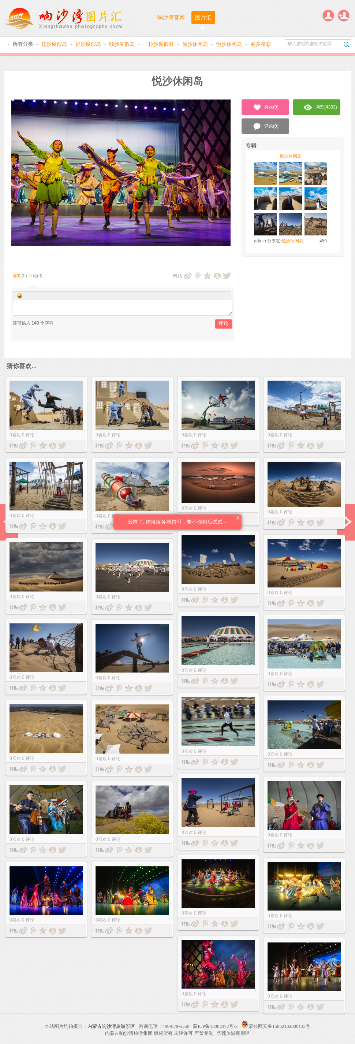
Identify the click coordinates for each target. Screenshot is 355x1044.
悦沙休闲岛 (229, 44)
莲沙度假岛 (54, 44)
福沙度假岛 (88, 44)
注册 (343, 15)
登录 (328, 15)
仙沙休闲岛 (195, 44)
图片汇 (203, 17)
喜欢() (266, 107)
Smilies (19, 296)
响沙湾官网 (171, 17)
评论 (32, 275)
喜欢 (17, 275)
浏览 (320, 107)
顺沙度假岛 (122, 44)
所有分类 (23, 44)
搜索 (346, 44)
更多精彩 (260, 44)
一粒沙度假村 (159, 44)
